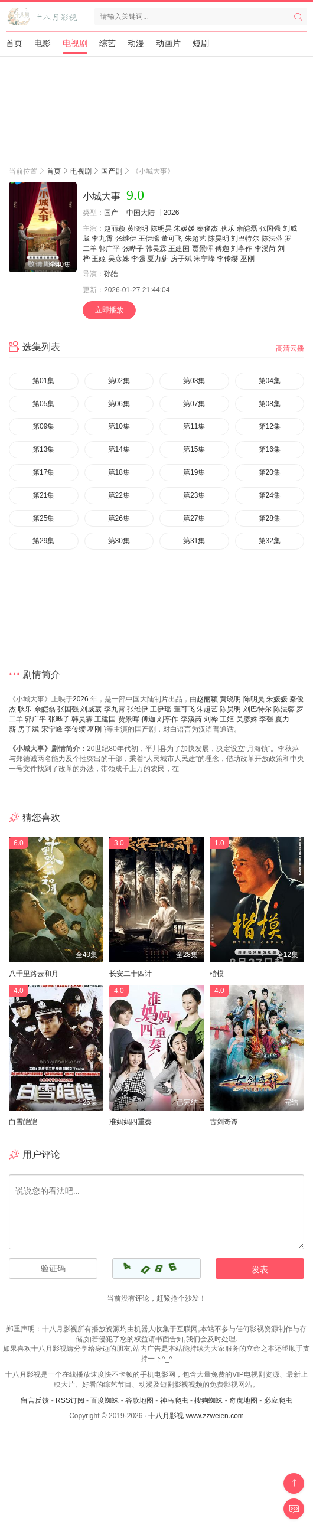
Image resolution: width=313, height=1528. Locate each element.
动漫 (136, 43)
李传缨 (227, 258)
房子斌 (181, 258)
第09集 (43, 426)
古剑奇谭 (224, 1122)
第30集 (119, 541)
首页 (14, 43)
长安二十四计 (130, 973)
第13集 (43, 449)
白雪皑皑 (23, 1122)
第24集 (270, 495)
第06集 (119, 404)
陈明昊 (161, 228)
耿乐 (227, 228)
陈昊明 (218, 238)
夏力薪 (157, 258)
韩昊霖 (156, 248)
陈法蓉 (272, 238)
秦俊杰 (207, 228)
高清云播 (290, 348)
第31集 (194, 541)
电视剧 (75, 43)
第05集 (43, 404)
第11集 (194, 426)
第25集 (43, 518)
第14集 (119, 449)
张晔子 (133, 248)
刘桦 (211, 719)
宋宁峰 (204, 258)
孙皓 (111, 274)
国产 (111, 212)
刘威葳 (91, 709)
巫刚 (247, 258)
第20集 (270, 472)
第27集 (194, 518)
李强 (138, 258)
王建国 (179, 248)
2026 (172, 212)
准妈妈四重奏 (130, 1122)
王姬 (99, 258)
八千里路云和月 (33, 973)
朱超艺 (195, 238)
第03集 (194, 381)
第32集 (270, 541)
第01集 (43, 381)
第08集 (270, 404)
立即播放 (109, 310)
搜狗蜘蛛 (208, 1400)
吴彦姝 (118, 258)
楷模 (217, 973)
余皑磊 (246, 228)
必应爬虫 (278, 1400)
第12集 (270, 426)
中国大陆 (140, 212)
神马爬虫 (174, 1400)
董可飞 (171, 238)
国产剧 (111, 171)
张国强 (270, 228)
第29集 (43, 541)
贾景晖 (202, 248)
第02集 (119, 381)
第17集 (43, 472)
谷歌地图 (139, 1400)
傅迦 (222, 248)
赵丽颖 (114, 228)
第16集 (270, 449)
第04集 (270, 381)
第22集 (119, 495)
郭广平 (109, 248)
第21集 (43, 495)
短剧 (201, 43)
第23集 (194, 495)
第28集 (270, 518)
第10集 (119, 426)
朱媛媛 (184, 228)
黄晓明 (137, 228)
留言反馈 (35, 1400)
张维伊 (125, 238)
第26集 (119, 518)
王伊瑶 (148, 238)
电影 (42, 43)
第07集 (194, 404)
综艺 (107, 43)
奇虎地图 (243, 1400)
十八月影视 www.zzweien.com (195, 1416)
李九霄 (102, 238)
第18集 (119, 472)
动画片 (168, 43)
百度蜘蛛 (104, 1400)
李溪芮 (265, 248)
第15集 (194, 449)
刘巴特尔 (245, 238)
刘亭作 (241, 248)
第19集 (194, 472)
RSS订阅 (70, 1400)
